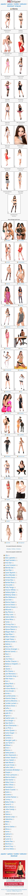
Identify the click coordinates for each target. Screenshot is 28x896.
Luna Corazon (10, 565)
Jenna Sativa (9, 826)
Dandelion (9, 787)
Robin (7, 792)
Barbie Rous (9, 582)
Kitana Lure (8, 348)
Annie (7, 693)
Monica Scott (10, 641)
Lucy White (21, 434)
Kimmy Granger (11, 649)
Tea (21, 521)
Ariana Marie (10, 688)
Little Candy (9, 809)
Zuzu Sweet (9, 760)
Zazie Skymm (10, 572)
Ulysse (7, 669)
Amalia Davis (10, 577)
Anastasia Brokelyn (12, 770)
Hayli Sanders (10, 560)
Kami (7, 666)
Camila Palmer (10, 797)
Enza (7, 747)
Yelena (7, 814)
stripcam (18, 6)
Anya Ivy (21, 305)
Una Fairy (8, 659)
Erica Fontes (21, 327)
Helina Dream (10, 607)
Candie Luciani (10, 703)
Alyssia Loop (10, 817)
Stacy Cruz (8, 327)
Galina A (8, 834)
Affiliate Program (16, 891)
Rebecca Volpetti (11, 664)
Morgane (21, 370)
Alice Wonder (10, 575)
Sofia (7, 708)
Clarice (7, 836)
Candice (8, 738)
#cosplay (9, 549)
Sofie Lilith (9, 767)
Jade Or (8, 713)
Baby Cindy (9, 802)
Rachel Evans (8, 413)
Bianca (7, 750)
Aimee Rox (9, 580)
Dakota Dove (10, 706)
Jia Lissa (8, 262)
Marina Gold (10, 777)
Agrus (7, 715)
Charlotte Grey (10, 676)
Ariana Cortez (21, 283)
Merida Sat (9, 567)
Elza (21, 391)
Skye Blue (8, 634)
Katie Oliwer (21, 240)
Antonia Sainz (21, 262)
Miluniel (8, 609)
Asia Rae (8, 570)
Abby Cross (9, 782)
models (16, 4)
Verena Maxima (11, 627)
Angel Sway (9, 639)
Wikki (7, 821)
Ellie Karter (21, 413)
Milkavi (7, 745)
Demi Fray (9, 846)
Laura (7, 656)
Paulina (8, 521)
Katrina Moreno (11, 701)
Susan (21, 348)
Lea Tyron (9, 743)
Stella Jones (8, 478)
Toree (7, 622)
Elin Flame (9, 671)
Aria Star (8, 562)
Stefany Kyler (10, 592)
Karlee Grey (8, 391)
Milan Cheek (10, 636)
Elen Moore (8, 456)
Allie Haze (9, 678)
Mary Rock (9, 683)
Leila (7, 812)
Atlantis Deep (10, 698)
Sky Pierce (9, 612)
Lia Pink (8, 728)
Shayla (7, 772)
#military (13, 549)
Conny (7, 799)
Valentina (8, 819)
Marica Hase (10, 602)
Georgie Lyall (10, 740)
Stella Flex (9, 841)
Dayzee (21, 478)
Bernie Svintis (10, 651)
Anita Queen (10, 730)
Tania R (8, 804)
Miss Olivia (9, 784)
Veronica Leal (21, 456)
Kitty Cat (8, 283)
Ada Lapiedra (10, 558)
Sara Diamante (10, 725)
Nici (6, 824)
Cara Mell (8, 710)
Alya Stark (9, 723)
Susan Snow (9, 765)
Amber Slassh (10, 757)
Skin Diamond (8, 370)
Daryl (21, 499)
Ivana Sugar (9, 733)
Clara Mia (8, 542)
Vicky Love (9, 614)
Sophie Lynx (9, 718)
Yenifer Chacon (11, 661)
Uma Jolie (8, 585)
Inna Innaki (9, 691)
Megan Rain (9, 632)
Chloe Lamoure (11, 775)
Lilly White (8, 240)
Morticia (8, 844)
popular (3, 4)
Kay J (7, 654)
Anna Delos (9, 849)
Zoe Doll (8, 599)
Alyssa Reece (10, 629)
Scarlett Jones (10, 696)
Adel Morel (9, 762)
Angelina (8, 499)
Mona (7, 829)
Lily (6, 555)
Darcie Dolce (10, 604)
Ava (6, 681)
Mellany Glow (10, 595)
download (10, 6)
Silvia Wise (9, 619)
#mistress (18, 549)
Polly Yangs (9, 587)
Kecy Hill (8, 646)
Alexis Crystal (10, 789)
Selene (7, 644)
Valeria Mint (9, 617)
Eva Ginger (9, 720)
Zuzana (8, 794)
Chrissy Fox (9, 624)
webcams (23, 4)
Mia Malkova (10, 597)
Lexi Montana (10, 673)
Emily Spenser (21, 542)
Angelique (8, 305)
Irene (7, 831)
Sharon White (10, 590)
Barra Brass (9, 807)
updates (10, 4)
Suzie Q (8, 839)
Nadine (8, 735)
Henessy (8, 434)
